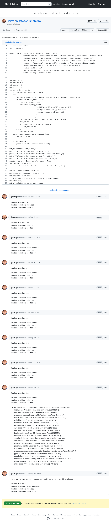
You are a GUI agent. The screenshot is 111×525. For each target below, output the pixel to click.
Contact (55, 515)
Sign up (101, 4)
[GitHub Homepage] (48, 518)
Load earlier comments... (59, 190)
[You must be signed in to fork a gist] (103, 21)
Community (42, 515)
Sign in (92, 4)
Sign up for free (12, 503)
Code (6, 30)
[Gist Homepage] (12, 4)
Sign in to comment (80, 503)
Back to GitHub (68, 4)
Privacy (19, 515)
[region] (55, 115)
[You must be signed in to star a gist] (92, 21)
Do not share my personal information (87, 515)
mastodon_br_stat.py (28, 21)
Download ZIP (102, 30)
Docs (49, 515)
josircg (10, 21)
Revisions (20, 30)
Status (34, 515)
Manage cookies (66, 515)
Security (27, 515)
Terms (13, 515)
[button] (92, 30)
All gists (56, 4)
